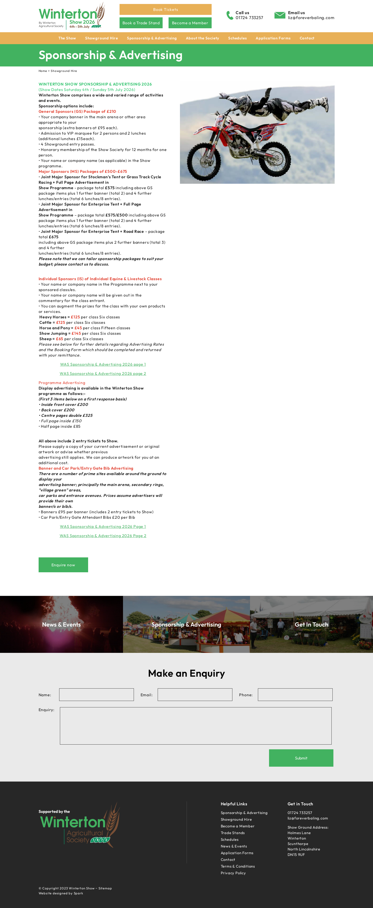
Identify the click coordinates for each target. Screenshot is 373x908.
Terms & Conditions (238, 866)
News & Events (234, 846)
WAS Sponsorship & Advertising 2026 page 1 (103, 364)
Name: (45, 694)
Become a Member (190, 22)
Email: (147, 694)
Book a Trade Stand (141, 22)
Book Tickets (165, 9)
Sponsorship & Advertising (152, 38)
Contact (307, 38)
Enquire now (63, 564)
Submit (301, 758)
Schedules (237, 38)
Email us (296, 12)
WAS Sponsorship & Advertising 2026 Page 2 (103, 535)
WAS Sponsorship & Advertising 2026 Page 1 (103, 526)
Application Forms (273, 38)
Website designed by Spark (61, 893)
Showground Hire (101, 38)
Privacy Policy (233, 873)
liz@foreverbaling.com (311, 17)
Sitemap (105, 888)
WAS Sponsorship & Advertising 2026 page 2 (103, 373)
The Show (67, 38)
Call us (242, 12)
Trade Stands (233, 832)
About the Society (203, 38)
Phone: (246, 694)
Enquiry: (46, 709)
